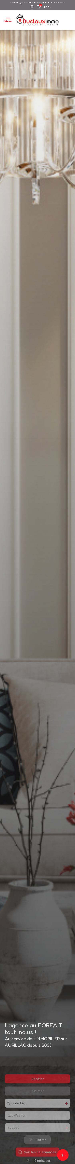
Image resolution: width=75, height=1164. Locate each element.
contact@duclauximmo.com (27, 2)
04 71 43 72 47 (56, 2)
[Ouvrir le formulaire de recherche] (37, 1154)
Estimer (37, 1106)
